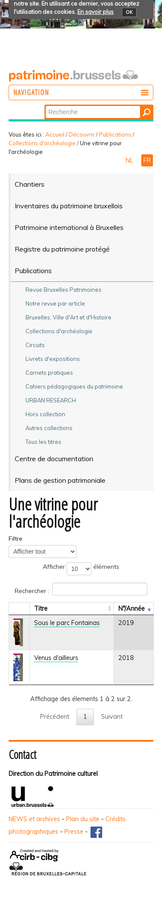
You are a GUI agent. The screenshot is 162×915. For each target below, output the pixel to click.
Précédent (54, 717)
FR (147, 160)
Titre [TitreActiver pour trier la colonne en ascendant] (41, 608)
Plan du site (82, 819)
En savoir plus (95, 11)
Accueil (54, 134)
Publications (115, 134)
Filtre (15, 538)
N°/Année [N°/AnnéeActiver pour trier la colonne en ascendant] (131, 608)
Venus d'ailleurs (56, 658)
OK (129, 12)
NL (130, 160)
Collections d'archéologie (42, 143)
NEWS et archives (34, 819)
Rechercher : (81, 589)
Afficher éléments (81, 568)
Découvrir (82, 134)
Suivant (112, 717)
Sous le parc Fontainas (67, 623)
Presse (73, 831)
